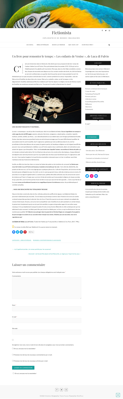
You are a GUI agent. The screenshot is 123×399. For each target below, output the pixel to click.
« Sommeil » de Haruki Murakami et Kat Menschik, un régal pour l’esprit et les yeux (54, 254)
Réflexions (88, 104)
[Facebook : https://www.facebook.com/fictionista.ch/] (96, 176)
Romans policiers (90, 96)
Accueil (30, 44)
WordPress (80, 396)
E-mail (14, 317)
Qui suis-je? (74, 44)
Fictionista (61, 32)
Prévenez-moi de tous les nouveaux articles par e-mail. (31, 361)
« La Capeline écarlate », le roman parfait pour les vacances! (31, 249)
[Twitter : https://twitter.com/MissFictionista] (87, 176)
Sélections (88, 107)
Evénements (89, 109)
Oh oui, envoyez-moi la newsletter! (24, 348)
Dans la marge (58, 44)
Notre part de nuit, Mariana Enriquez (97, 154)
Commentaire (16, 276)
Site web (14, 328)
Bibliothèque (43, 44)
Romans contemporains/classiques (47, 240)
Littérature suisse (90, 99)
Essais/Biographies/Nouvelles (94, 101)
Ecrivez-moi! (87, 44)
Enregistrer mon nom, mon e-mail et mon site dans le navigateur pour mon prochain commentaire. (43, 345)
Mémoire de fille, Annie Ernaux (95, 162)
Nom (14, 305)
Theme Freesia (64, 396)
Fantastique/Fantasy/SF (92, 94)
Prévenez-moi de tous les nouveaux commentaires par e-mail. (33, 355)
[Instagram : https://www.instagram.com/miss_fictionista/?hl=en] (91, 176)
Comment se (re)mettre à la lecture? (97, 158)
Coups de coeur (90, 91)
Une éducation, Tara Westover (95, 150)
